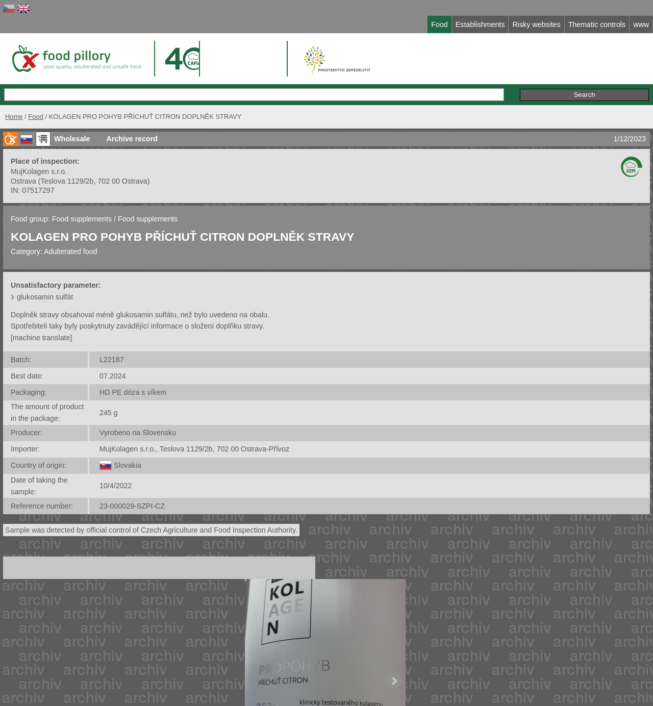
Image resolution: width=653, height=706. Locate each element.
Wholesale (72, 139)
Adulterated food (70, 251)
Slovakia (127, 465)
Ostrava (23, 181)
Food (35, 116)
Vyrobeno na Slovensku (137, 432)
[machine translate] (41, 338)
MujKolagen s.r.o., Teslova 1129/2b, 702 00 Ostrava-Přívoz (194, 449)
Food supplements (82, 219)
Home (14, 116)
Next (394, 681)
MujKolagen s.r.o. (39, 171)
